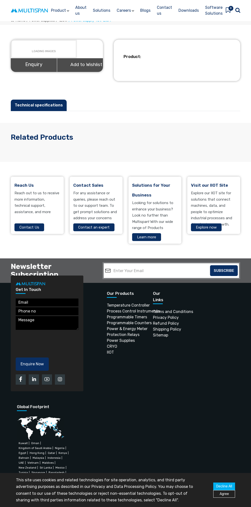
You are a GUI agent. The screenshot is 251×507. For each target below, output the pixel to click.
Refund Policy (160, 323)
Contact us (164, 10)
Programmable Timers (121, 317)
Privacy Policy (160, 317)
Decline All (224, 486)
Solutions (101, 10)
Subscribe (224, 270)
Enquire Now (32, 364)
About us (81, 10)
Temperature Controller (121, 305)
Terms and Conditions (160, 311)
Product (58, 10)
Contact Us (29, 227)
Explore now (206, 227)
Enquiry (33, 64)
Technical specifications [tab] (39, 105)
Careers (124, 10)
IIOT (110, 352)
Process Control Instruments (121, 311)
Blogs (145, 10)
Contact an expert (94, 227)
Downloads (188, 10)
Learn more (146, 237)
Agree (224, 494)
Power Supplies (121, 340)
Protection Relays (121, 334)
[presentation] (53, 342)
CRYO (112, 346)
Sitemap (160, 335)
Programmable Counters (121, 323)
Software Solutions (214, 10)
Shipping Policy (160, 329)
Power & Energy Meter (121, 328)
